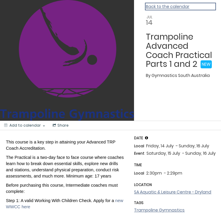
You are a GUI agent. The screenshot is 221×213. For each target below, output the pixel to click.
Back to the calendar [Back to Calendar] (167, 6)
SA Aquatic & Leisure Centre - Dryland (172, 192)
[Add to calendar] (24, 125)
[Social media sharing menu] (60, 125)
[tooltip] (146, 138)
